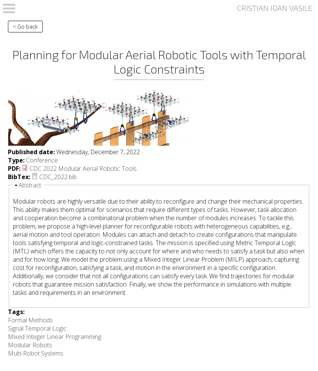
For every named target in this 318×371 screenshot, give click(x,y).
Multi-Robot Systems (35, 353)
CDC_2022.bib (58, 177)
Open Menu (9, 8)
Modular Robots (30, 345)
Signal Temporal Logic (37, 328)
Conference (42, 160)
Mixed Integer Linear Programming (54, 337)
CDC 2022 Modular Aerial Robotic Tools (83, 168)
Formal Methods (30, 320)
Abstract (30, 185)
